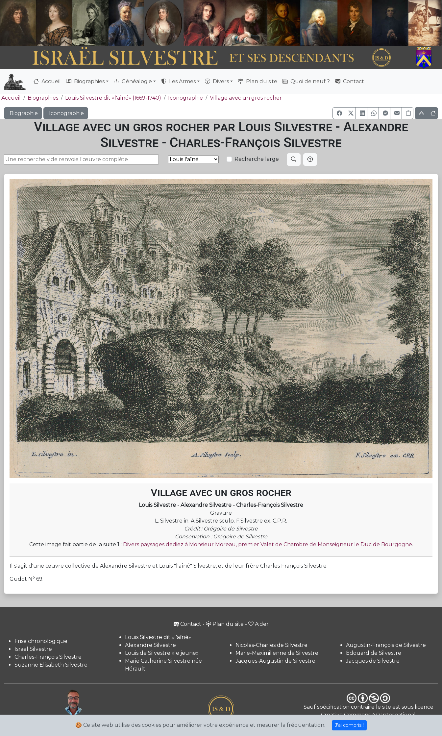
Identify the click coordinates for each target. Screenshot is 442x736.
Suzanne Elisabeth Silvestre (50, 665)
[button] (338, 113)
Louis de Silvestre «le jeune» (162, 653)
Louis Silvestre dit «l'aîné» (158, 637)
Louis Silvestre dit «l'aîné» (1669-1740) (113, 98)
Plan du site (257, 81)
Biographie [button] (23, 113)
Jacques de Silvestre (373, 661)
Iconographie (185, 98)
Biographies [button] (85, 81)
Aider (258, 624)
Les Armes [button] (178, 81)
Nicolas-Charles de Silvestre (271, 645)
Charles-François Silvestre (48, 657)
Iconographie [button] (66, 113)
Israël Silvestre (33, 649)
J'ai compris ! (349, 725)
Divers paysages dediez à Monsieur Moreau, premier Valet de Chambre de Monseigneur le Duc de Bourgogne (267, 544)
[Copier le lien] (407, 113)
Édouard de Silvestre (373, 653)
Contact (349, 81)
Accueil (47, 81)
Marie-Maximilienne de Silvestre (276, 653)
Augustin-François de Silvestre (386, 645)
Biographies (43, 98)
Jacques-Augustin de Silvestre (275, 661)
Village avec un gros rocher (246, 98)
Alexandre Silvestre (150, 645)
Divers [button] (217, 81)
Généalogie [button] (133, 81)
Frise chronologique (40, 641)
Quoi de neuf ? (306, 81)
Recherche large (256, 159)
